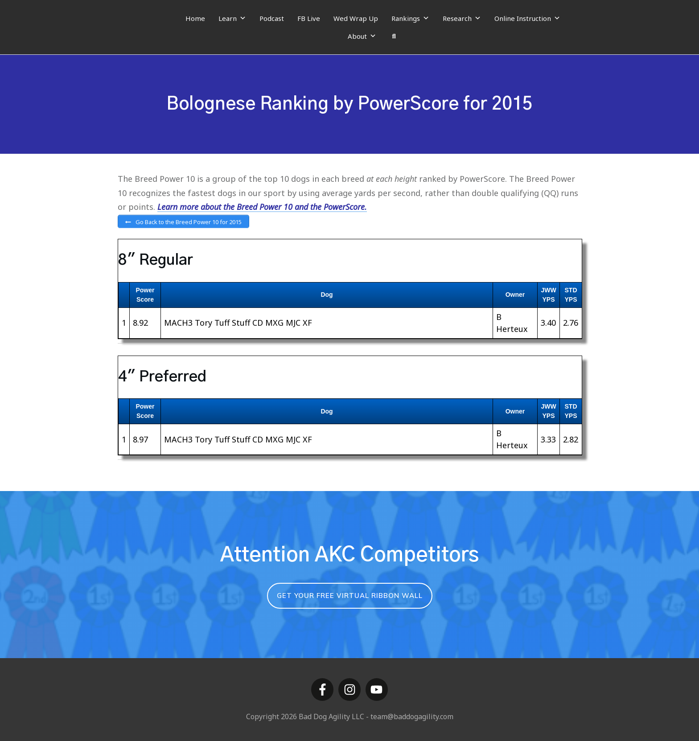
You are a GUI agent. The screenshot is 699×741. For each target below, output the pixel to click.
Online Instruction (527, 18)
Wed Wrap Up (355, 18)
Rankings (410, 18)
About (362, 36)
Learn (232, 18)
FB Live (308, 18)
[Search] (393, 36)
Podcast (271, 18)
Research (462, 18)
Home (195, 18)
